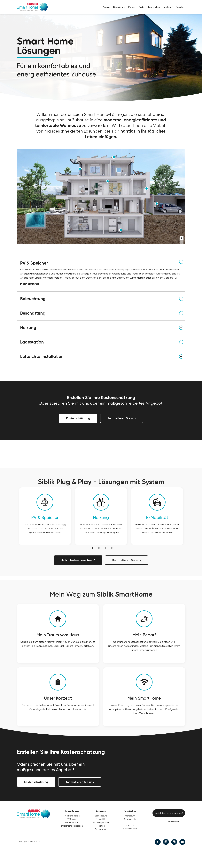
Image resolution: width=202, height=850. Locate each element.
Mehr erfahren (29, 283)
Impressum (130, 816)
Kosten (142, 7)
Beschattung (101, 816)
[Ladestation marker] (156, 203)
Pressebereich (130, 828)
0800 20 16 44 (72, 822)
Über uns (130, 825)
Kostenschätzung (78, 418)
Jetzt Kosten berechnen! (78, 560)
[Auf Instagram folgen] (166, 842)
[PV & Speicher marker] (113, 157)
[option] (45, 516)
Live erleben (154, 7)
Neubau (106, 7)
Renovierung (119, 7)
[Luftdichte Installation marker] (146, 188)
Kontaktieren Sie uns (121, 418)
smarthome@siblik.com (72, 826)
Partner (132, 7)
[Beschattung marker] (80, 168)
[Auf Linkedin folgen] (174, 842)
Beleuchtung (101, 829)
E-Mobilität (157, 517)
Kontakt (180, 7)
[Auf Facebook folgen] (158, 842)
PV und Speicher (101, 822)
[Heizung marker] (120, 230)
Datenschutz (129, 819)
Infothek (168, 7)
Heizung (101, 517)
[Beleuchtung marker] (107, 181)
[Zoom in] (181, 238)
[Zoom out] (181, 242)
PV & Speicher (44, 517)
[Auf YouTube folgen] (182, 842)
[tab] (92, 547)
